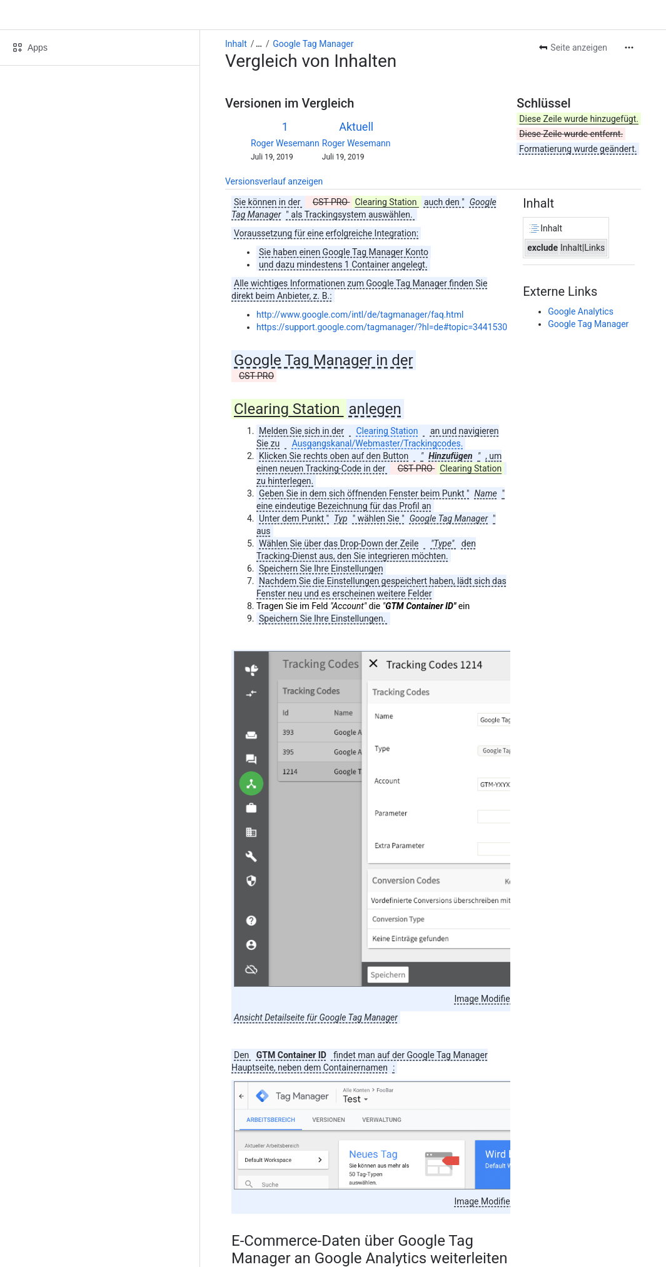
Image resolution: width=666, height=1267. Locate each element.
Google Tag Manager (313, 44)
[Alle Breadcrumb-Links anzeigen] (259, 44)
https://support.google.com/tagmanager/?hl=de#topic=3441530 (381, 327)
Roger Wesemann (285, 143)
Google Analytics (580, 311)
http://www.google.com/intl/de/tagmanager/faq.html (359, 315)
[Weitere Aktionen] (629, 47)
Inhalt (236, 44)
